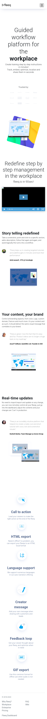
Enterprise (6, 707)
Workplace (6, 704)
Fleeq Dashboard (9, 715)
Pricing (5, 710)
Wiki (27, 704)
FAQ (27, 701)
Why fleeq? (7, 701)
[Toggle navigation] (41, 4)
